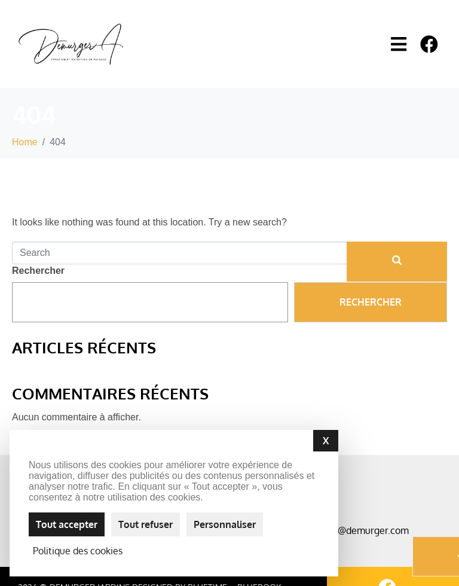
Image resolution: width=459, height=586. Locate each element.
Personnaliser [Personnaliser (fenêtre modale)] (225, 524)
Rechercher (38, 270)
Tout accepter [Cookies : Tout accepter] (66, 524)
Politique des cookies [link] (78, 551)
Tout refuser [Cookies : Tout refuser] (145, 524)
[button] (399, 43)
